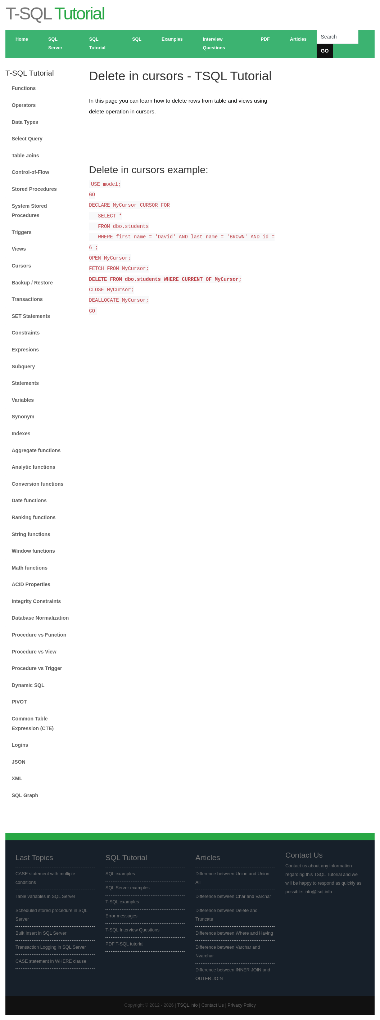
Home (21, 39)
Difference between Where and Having (234, 933)
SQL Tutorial (97, 43)
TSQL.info (187, 1005)
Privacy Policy (241, 1005)
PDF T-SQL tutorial (124, 944)
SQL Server (55, 43)
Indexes (21, 433)
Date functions (29, 500)
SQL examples (120, 873)
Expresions (25, 349)
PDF (265, 39)
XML (17, 778)
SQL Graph (25, 795)
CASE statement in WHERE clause (50, 961)
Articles (298, 39)
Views (19, 249)
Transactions (27, 299)
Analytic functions (33, 467)
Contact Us (213, 1005)
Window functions (33, 551)
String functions (31, 534)
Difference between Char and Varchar (233, 896)
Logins (20, 745)
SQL (136, 39)
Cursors (21, 266)
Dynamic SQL (28, 685)
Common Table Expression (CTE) (33, 723)
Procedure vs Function (39, 635)
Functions (24, 88)
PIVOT (19, 702)
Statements (25, 383)
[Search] (337, 37)
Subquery (23, 366)
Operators (24, 105)
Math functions (30, 568)
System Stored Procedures (29, 211)
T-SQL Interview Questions (132, 930)
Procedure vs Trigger (37, 668)
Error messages (121, 915)
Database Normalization (40, 618)
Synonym (23, 416)
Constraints (26, 333)
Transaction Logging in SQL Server (50, 947)
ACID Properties (31, 584)
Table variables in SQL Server (45, 896)
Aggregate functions (36, 450)
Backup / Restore (32, 283)
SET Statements (31, 316)
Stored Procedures (34, 189)
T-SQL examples (122, 901)
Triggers (22, 232)
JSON (19, 762)
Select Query (27, 138)
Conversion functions (38, 484)
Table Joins (25, 155)
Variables (23, 400)
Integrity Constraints (36, 601)
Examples (172, 39)
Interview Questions (214, 43)
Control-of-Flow (30, 172)
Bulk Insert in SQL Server (41, 933)
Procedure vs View (34, 652)
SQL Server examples (127, 887)
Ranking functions (34, 517)
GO (325, 51)
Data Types (25, 122)
